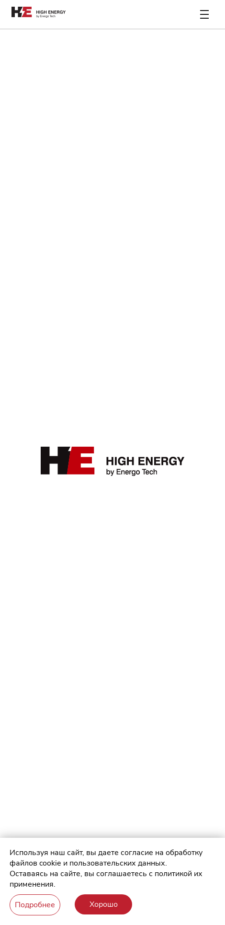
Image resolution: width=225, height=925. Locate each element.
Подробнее (35, 905)
